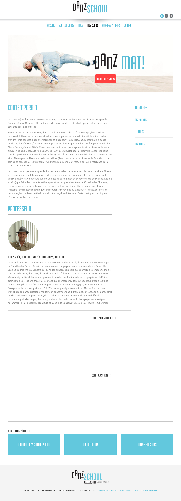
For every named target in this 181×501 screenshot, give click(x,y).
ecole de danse (66, 25)
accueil (51, 25)
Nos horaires (141, 119)
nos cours (92, 25)
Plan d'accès (126, 490)
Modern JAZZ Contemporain (34, 445)
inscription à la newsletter (146, 490)
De (166, 16)
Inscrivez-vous (105, 78)
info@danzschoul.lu (107, 490)
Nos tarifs (140, 144)
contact (128, 25)
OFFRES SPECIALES (147, 445)
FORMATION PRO (90, 445)
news (80, 25)
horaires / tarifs (111, 25)
